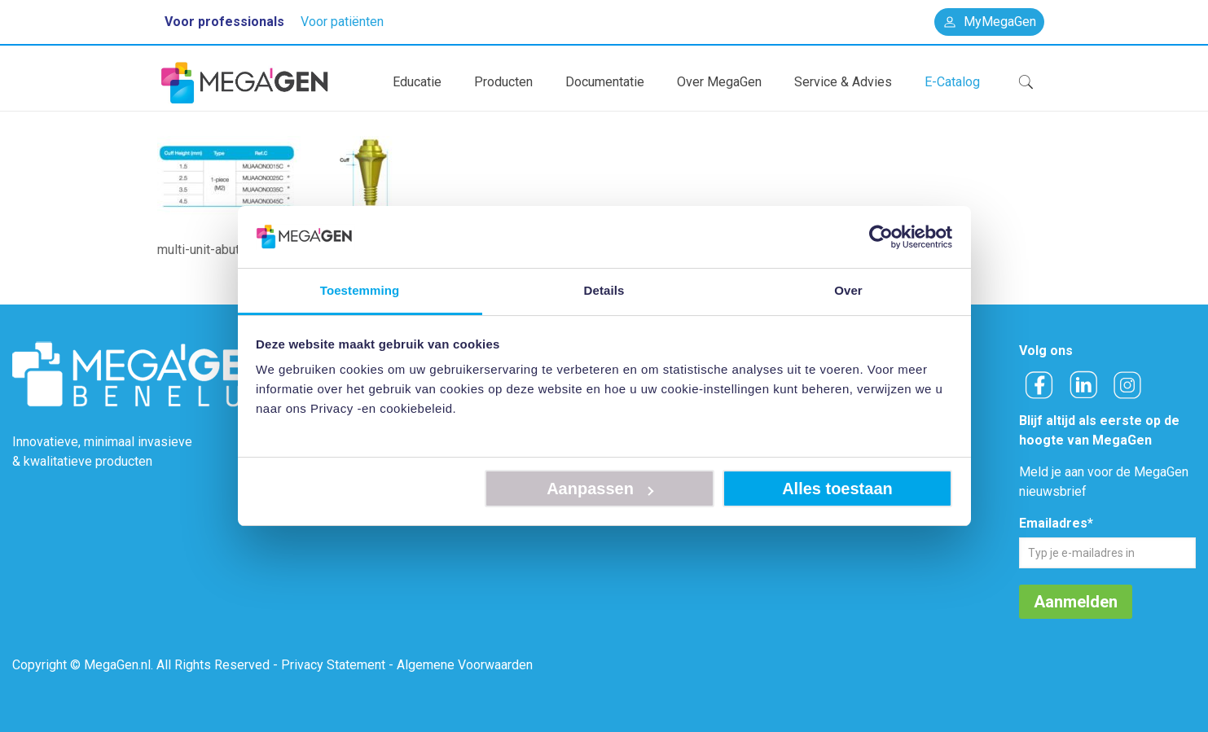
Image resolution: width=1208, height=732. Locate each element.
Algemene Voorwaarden (465, 665)
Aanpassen (600, 488)
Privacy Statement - (337, 665)
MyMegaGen (989, 21)
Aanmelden (1076, 601)
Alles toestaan (837, 488)
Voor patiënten (342, 21)
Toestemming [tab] (360, 290)
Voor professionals (224, 21)
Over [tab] (848, 290)
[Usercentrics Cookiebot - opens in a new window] (881, 237)
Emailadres (1056, 523)
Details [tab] (604, 290)
